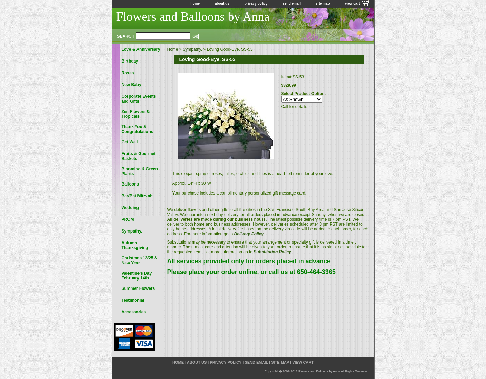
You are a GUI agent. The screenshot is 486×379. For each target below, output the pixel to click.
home (195, 4)
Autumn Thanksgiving (135, 245)
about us (222, 4)
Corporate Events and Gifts (139, 99)
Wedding (130, 207)
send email (292, 4)
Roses (128, 72)
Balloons (130, 184)
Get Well (130, 142)
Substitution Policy (272, 251)
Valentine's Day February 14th (137, 276)
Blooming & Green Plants (140, 171)
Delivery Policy (249, 233)
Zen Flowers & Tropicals (136, 114)
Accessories (134, 312)
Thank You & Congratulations (137, 129)
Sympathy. (193, 49)
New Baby (131, 84)
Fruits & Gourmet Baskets (139, 156)
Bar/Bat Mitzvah (137, 195)
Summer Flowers (138, 288)
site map (323, 4)
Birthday (130, 61)
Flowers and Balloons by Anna (193, 16)
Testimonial (133, 300)
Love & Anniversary (141, 49)
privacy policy (256, 4)
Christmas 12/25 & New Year (140, 260)
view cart (352, 4)
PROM (128, 219)
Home (172, 49)
